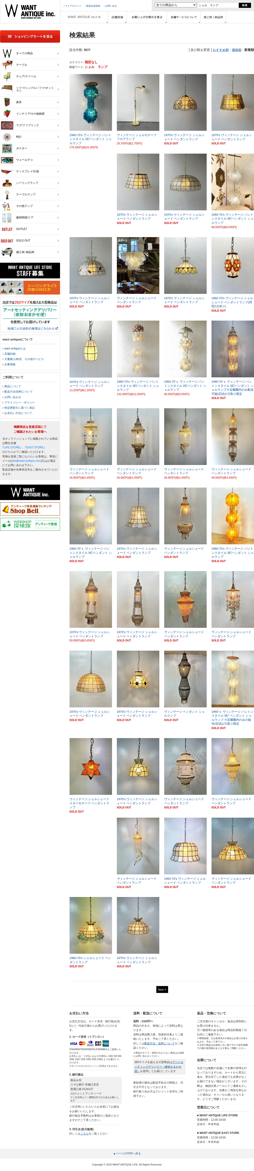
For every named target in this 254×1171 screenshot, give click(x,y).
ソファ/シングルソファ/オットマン (27, 88)
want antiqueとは (15, 348)
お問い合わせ (12, 397)
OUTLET (14, 229)
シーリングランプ (19, 183)
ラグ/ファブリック (20, 125)
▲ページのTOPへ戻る (127, 1153)
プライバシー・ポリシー (19, 402)
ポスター (14, 148)
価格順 (237, 50)
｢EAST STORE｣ (35, 447)
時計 (11, 137)
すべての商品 (17, 53)
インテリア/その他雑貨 (23, 114)
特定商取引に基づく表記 (19, 407)
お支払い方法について (18, 413)
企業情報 (9, 364)
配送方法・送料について (159, 1043)
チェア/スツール (18, 76)
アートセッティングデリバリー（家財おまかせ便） (158, 1067)
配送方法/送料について (18, 391)
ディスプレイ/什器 (20, 171)
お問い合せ (110, 6)
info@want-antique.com (26, 460)
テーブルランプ (18, 194)
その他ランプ (17, 206)
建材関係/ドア (17, 217)
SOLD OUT (15, 240)
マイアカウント (72, 6)
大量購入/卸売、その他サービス (24, 359)
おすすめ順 (221, 50)
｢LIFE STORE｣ (11, 447)
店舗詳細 (9, 353)
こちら (84, 1133)
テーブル (14, 65)
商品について (12, 386)
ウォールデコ (17, 160)
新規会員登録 (92, 6)
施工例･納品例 (17, 252)
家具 (11, 102)
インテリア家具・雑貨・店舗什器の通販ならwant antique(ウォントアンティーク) (30, 11)
